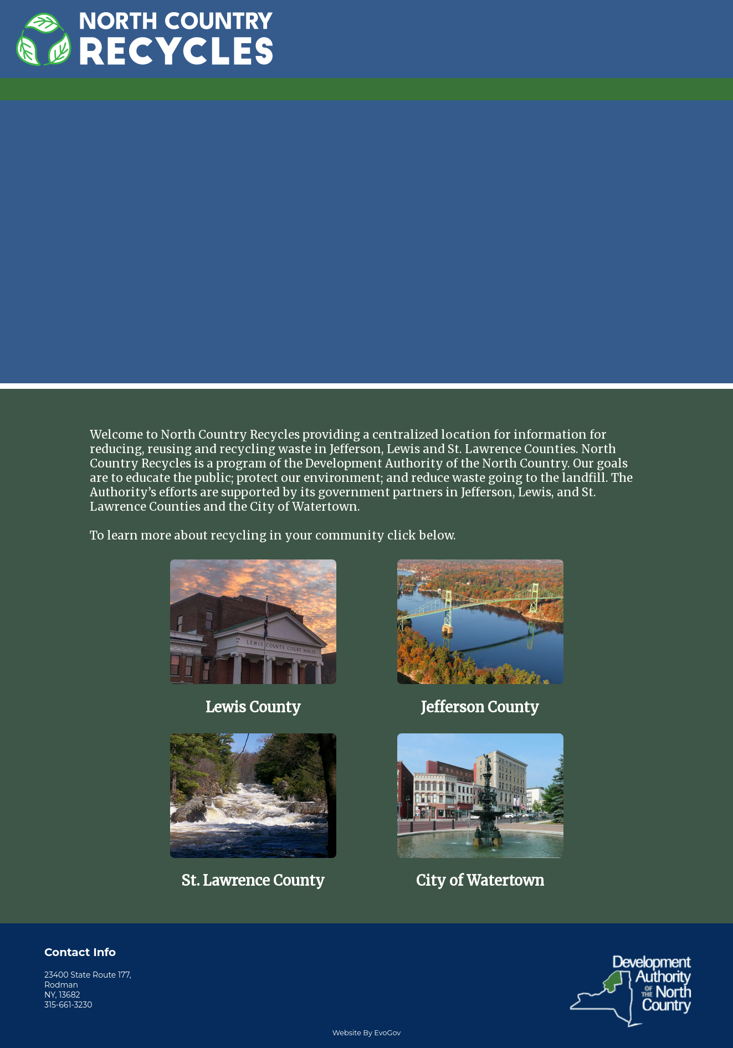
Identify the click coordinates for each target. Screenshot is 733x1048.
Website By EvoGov (366, 1033)
